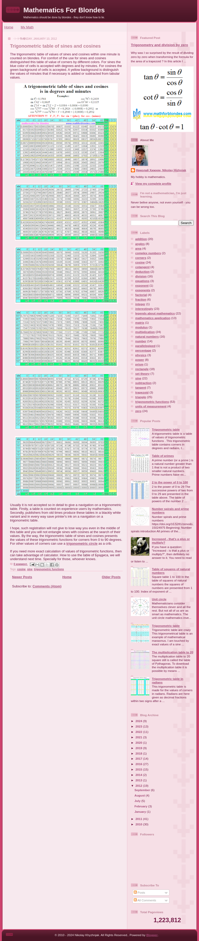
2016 (139, 764)
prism (139, 364)
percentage (143, 350)
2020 (139, 742)
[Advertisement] (65, 628)
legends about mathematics (155, 313)
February (141, 806)
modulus (141, 327)
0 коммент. (21, 564)
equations (142, 281)
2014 (139, 774)
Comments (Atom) (47, 586)
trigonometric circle (81, 543)
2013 (139, 780)
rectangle (142, 369)
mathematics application (152, 318)
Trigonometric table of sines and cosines (55, 46)
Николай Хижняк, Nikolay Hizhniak (161, 170)
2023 (139, 726)
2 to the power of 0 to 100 (170, 482)
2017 (139, 758)
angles (140, 243)
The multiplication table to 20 (172, 652)
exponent (142, 285)
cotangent (142, 267)
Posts (139, 892)
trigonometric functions (49, 569)
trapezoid (142, 392)
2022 (139, 731)
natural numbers (147, 336)
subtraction (143, 382)
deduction (142, 271)
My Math (27, 27)
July (137, 800)
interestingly (144, 308)
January (140, 811)
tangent (140, 387)
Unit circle (159, 599)
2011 (139, 818)
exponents (142, 290)
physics (141, 355)
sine (29, 569)
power (139, 359)
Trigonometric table (166, 429)
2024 (139, 721)
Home (8, 27)
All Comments (145, 900)
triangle (140, 397)
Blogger (152, 935)
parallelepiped (145, 345)
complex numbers (148, 253)
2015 (139, 769)
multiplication (145, 331)
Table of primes (163, 455)
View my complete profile (153, 183)
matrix (139, 322)
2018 (139, 753)
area (138, 248)
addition (141, 239)
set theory (142, 373)
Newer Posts (22, 577)
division (141, 276)
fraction (140, 299)
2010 (139, 824)
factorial (141, 294)
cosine (21, 569)
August (140, 795)
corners (140, 257)
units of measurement (150, 406)
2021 (139, 737)
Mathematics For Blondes (64, 10)
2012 (139, 785)
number (140, 341)
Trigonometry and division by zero (159, 45)
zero (138, 411)
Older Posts (111, 577)
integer (140, 304)
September (142, 790)
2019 (139, 748)
